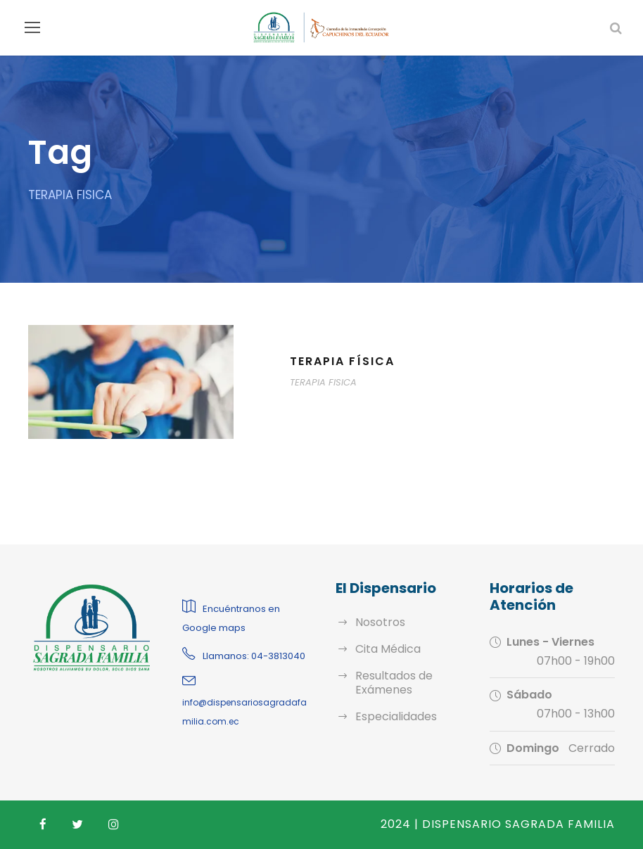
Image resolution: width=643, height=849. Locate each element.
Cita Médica (384, 649)
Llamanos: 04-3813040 (249, 656)
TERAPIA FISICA (325, 382)
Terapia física (344, 361)
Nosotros (377, 622)
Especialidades (393, 716)
